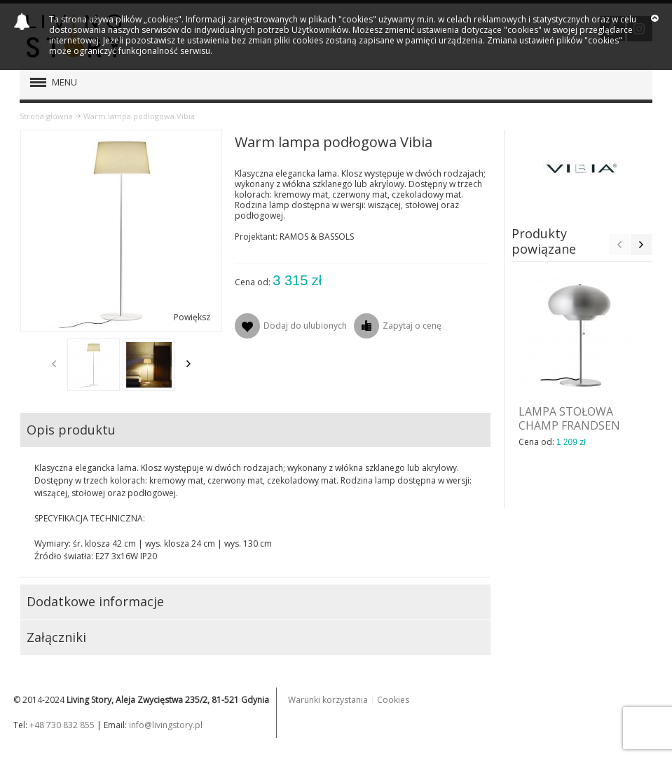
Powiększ (192, 317)
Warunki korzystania (328, 700)
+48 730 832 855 (62, 725)
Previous (53, 363)
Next (188, 363)
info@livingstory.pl (166, 725)
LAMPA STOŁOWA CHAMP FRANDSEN (569, 418)
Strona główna (46, 116)
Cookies (393, 700)
